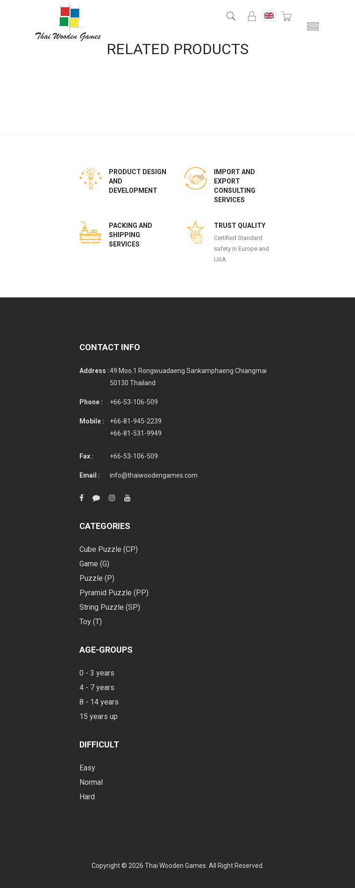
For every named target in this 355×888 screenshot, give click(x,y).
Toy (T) (90, 621)
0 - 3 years (96, 673)
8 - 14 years (99, 702)
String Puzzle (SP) (109, 607)
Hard (87, 796)
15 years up (98, 716)
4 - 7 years (96, 687)
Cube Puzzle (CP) (108, 549)
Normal (91, 782)
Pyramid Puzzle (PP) (114, 592)
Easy (87, 767)
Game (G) (94, 563)
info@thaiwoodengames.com (154, 475)
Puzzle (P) (96, 578)
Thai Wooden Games (175, 865)
